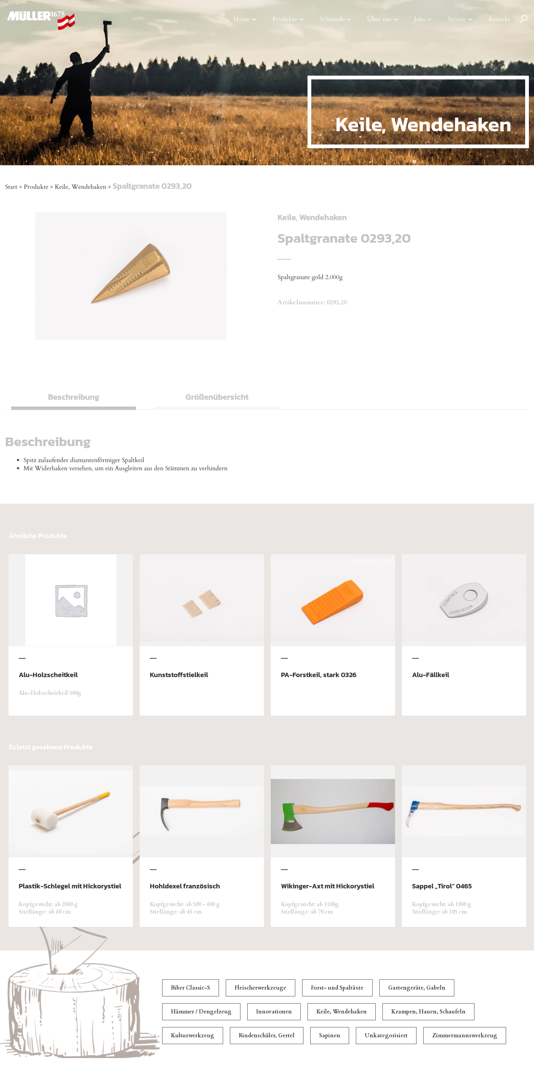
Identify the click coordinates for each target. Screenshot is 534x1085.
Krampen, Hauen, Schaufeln (428, 1011)
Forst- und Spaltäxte (337, 988)
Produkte (284, 19)
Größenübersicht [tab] (217, 397)
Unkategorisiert (386, 1035)
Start (11, 187)
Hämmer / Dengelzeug (201, 1011)
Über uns (379, 19)
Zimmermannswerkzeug (464, 1035)
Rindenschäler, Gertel (267, 1035)
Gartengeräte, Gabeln (416, 988)
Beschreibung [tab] (73, 397)
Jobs (419, 19)
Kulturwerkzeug (192, 1035)
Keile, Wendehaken (80, 187)
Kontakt (499, 19)
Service (456, 19)
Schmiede (332, 19)
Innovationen (274, 1011)
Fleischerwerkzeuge (260, 988)
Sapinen (329, 1035)
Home (241, 19)
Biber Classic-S (190, 988)
